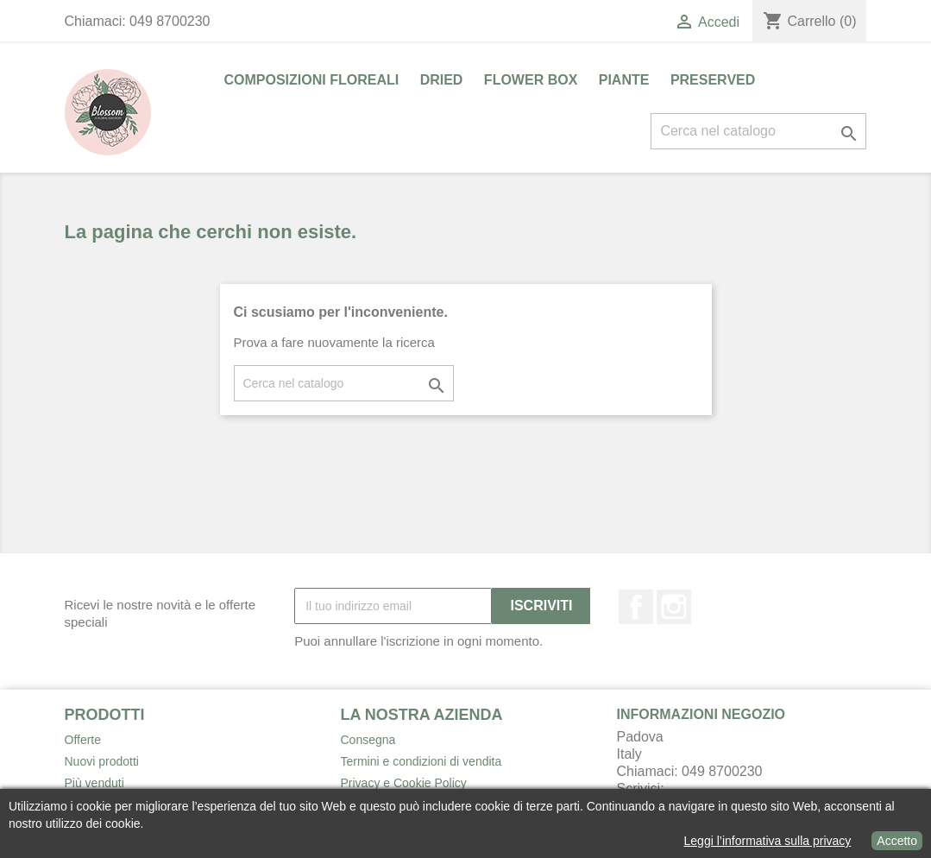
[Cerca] (758, 131)
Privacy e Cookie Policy (404, 783)
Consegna (368, 740)
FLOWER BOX (530, 80)
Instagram (674, 607)
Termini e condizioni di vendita (421, 761)
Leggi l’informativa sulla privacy (768, 841)
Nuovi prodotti (102, 761)
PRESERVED (712, 80)
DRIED (441, 80)
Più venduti (94, 783)
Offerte (83, 740)
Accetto (897, 841)
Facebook (636, 607)
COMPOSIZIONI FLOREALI (311, 80)
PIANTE (624, 80)
